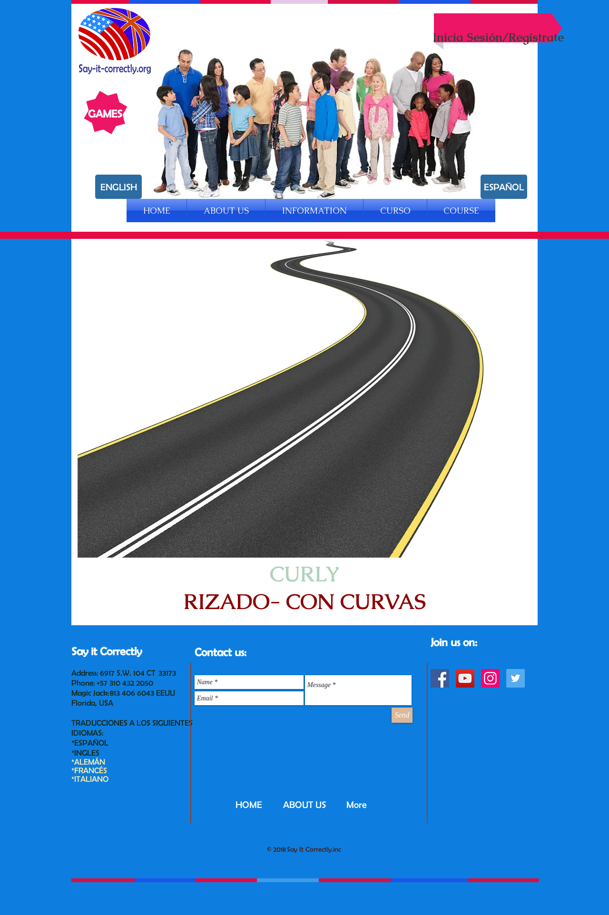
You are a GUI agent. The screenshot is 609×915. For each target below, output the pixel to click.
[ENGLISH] (118, 187)
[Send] (402, 715)
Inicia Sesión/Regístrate (498, 37)
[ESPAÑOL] (504, 187)
